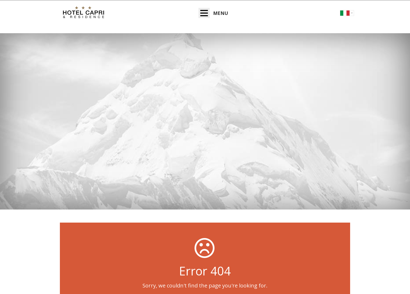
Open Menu (204, 13)
